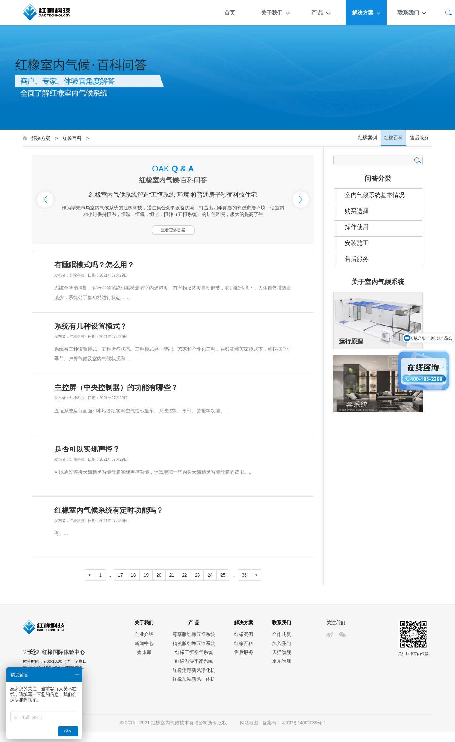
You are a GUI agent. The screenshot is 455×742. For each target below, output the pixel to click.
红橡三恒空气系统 (194, 662)
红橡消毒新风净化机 (194, 680)
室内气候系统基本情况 (377, 195)
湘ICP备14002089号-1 (304, 733)
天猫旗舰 (281, 662)
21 (171, 585)
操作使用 (358, 228)
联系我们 (408, 12)
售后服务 (419, 138)
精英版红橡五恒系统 (194, 653)
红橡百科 (72, 138)
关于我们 (271, 12)
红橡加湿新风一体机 (194, 689)
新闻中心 (144, 653)
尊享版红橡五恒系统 (194, 644)
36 (244, 585)
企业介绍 (144, 644)
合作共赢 (281, 644)
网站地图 (248, 733)
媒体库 (144, 662)
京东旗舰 (281, 671)
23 (197, 585)
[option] (173, 199)
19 (146, 585)
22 (184, 585)
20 (158, 585)
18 (133, 585)
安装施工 (358, 244)
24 (210, 585)
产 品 (317, 12)
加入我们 (281, 653)
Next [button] (301, 199)
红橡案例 (369, 138)
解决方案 (362, 12)
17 (120, 585)
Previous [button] (45, 199)
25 (223, 585)
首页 (229, 12)
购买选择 (358, 211)
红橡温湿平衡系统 (194, 671)
